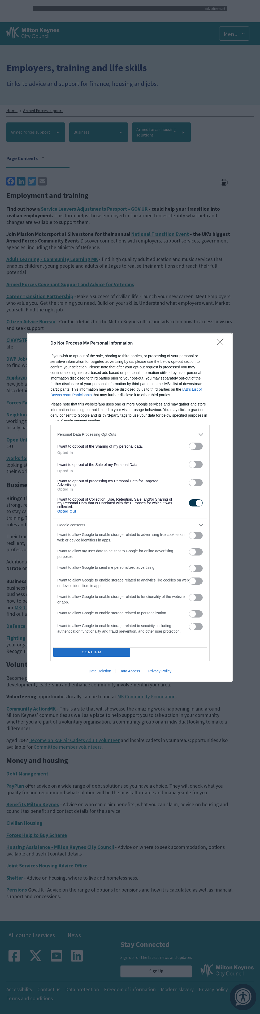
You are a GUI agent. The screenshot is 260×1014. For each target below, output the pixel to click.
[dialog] (130, 507)
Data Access (129, 671)
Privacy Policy (159, 671)
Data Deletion (100, 671)
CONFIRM (92, 652)
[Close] (222, 343)
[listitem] (130, 434)
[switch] (196, 446)
